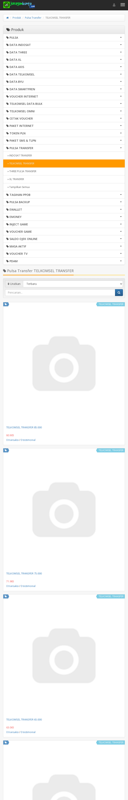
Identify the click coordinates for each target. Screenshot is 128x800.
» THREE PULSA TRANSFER (21, 171)
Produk (17, 17)
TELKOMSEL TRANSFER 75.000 (24, 573)
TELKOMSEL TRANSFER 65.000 (24, 719)
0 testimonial (28, 440)
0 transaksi (12, 440)
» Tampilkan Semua (18, 187)
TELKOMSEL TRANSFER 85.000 (24, 427)
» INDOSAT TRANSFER (19, 155)
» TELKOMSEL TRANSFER (20, 163)
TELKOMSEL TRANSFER (111, 304)
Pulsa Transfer (33, 17)
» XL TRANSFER (15, 179)
